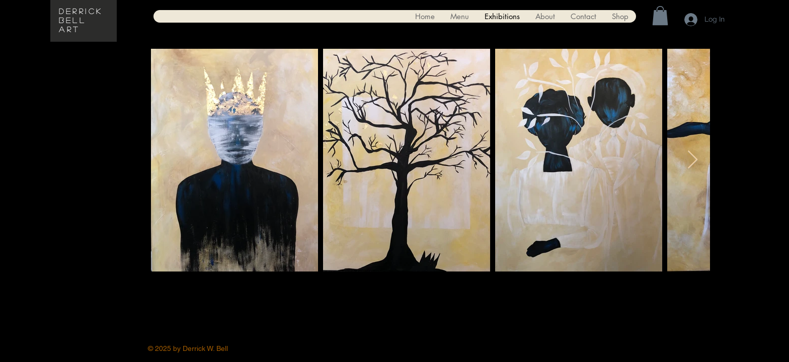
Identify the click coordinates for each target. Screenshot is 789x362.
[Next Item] (692, 160)
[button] (660, 15)
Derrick (81, 11)
